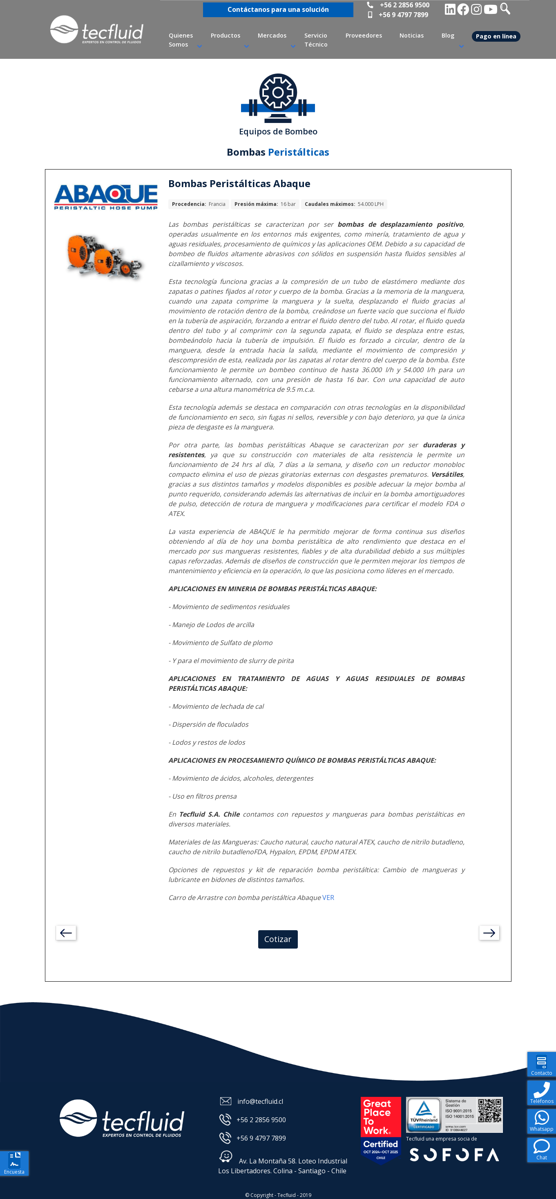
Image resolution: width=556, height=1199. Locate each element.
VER (328, 897)
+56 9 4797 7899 (403, 14)
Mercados (272, 35)
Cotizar (278, 938)
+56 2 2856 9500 (404, 4)
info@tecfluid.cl (260, 1101)
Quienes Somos (181, 39)
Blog (448, 35)
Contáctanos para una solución (278, 9)
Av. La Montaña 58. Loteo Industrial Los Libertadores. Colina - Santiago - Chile (282, 1162)
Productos (225, 35)
